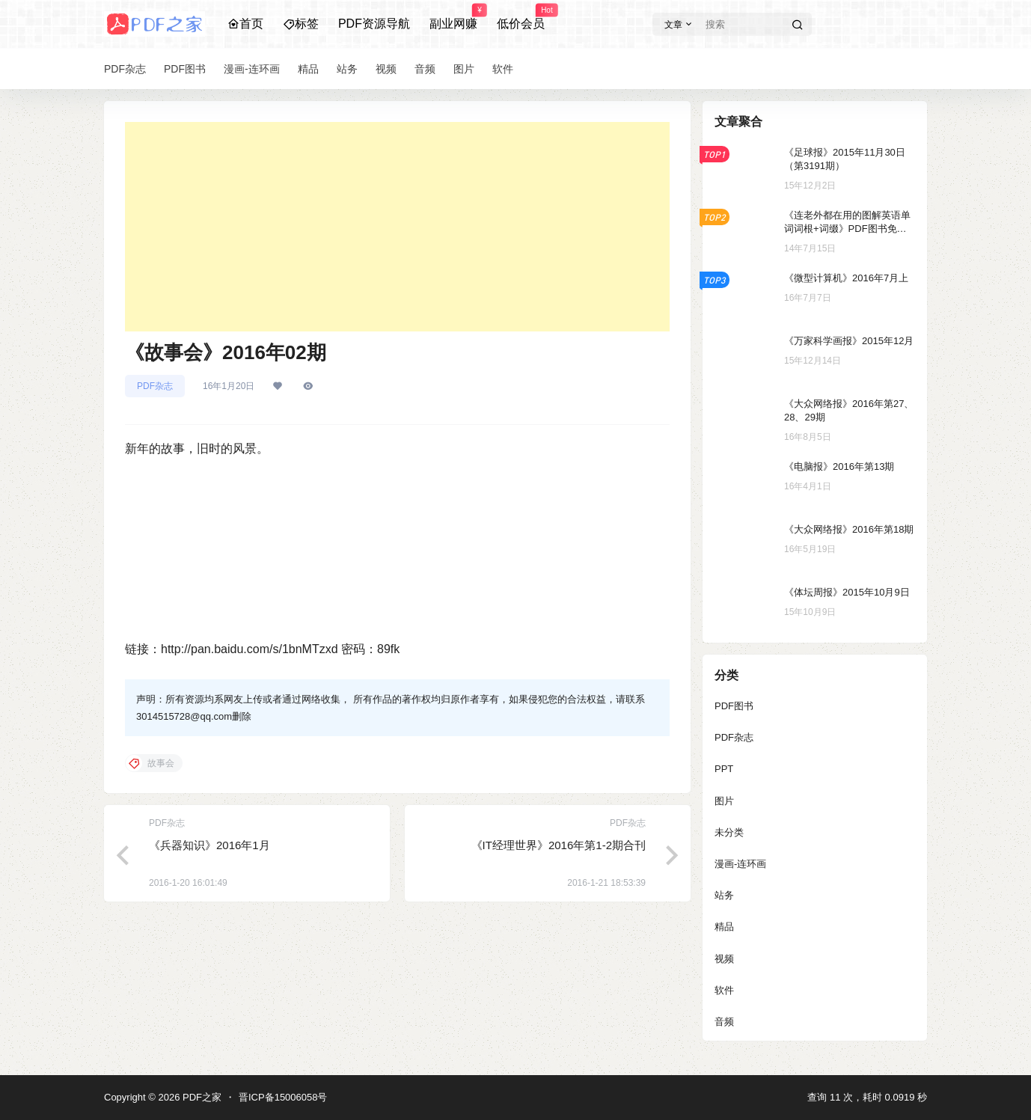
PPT (724, 768)
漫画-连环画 (740, 863)
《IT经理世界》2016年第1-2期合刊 (558, 845)
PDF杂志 (155, 386)
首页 (245, 23)
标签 (301, 23)
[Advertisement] (397, 226)
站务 (724, 895)
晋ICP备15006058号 (283, 1097)
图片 (724, 801)
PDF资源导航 (374, 23)
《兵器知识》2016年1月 (209, 845)
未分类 (729, 832)
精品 (724, 926)
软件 (724, 990)
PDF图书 (734, 706)
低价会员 (521, 17)
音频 (724, 1021)
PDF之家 (200, 1097)
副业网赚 (453, 17)
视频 (724, 958)
